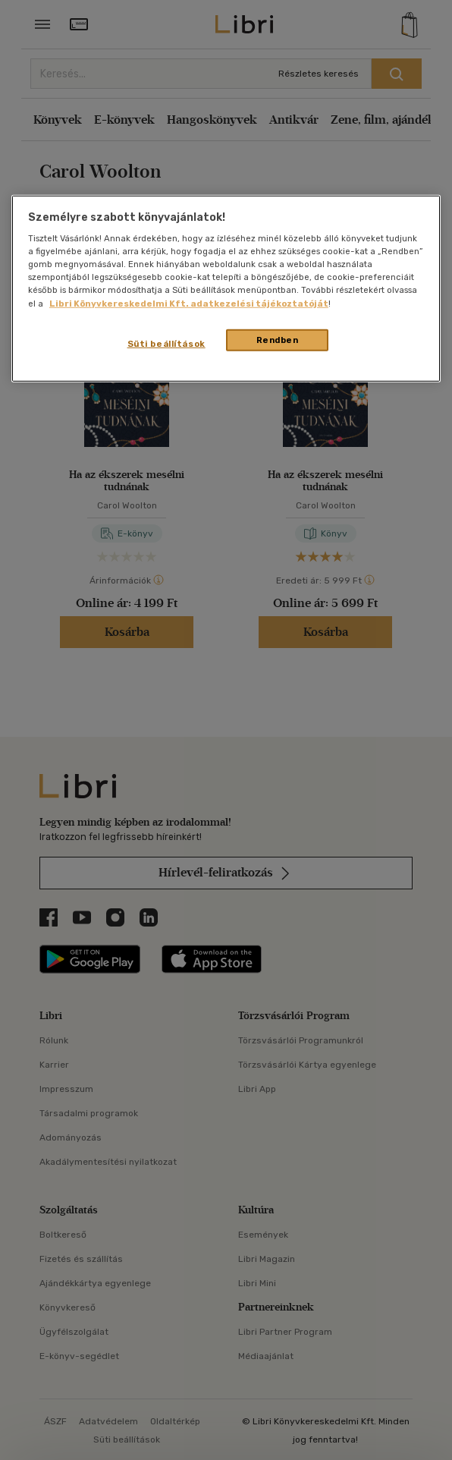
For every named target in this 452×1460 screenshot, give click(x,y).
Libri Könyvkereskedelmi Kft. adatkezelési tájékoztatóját (188, 302)
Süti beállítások (166, 343)
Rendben (277, 339)
